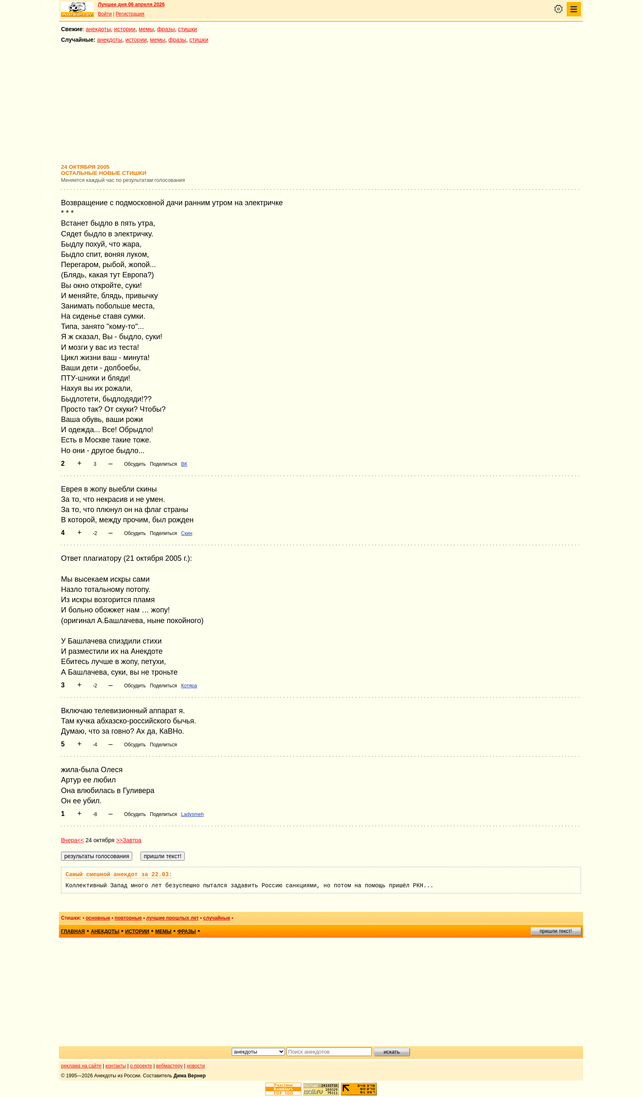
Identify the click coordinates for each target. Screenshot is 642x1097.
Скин (186, 533)
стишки (187, 29)
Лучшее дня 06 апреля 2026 (131, 4)
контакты (116, 1066)
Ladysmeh (192, 814)
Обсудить (135, 464)
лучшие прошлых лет (172, 918)
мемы (146, 29)
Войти (105, 14)
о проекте (141, 1066)
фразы (166, 29)
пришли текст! (556, 931)
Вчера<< (72, 840)
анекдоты (98, 29)
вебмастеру (169, 1066)
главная (73, 931)
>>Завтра (128, 840)
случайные (216, 918)
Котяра (189, 686)
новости (196, 1066)
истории (125, 29)
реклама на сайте (81, 1066)
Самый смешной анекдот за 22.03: (119, 874)
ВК (184, 464)
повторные (128, 918)
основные (98, 918)
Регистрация (129, 14)
